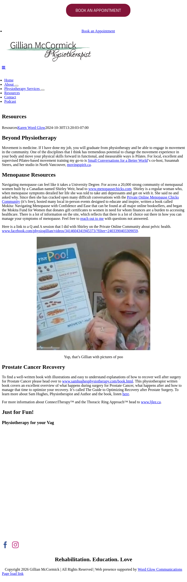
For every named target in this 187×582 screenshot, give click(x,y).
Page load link (13, 574)
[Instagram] (15, 545)
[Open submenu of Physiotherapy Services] (43, 90)
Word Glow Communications (160, 569)
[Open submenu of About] (16, 85)
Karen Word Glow (31, 128)
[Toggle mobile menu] (4, 67)
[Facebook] (5, 545)
